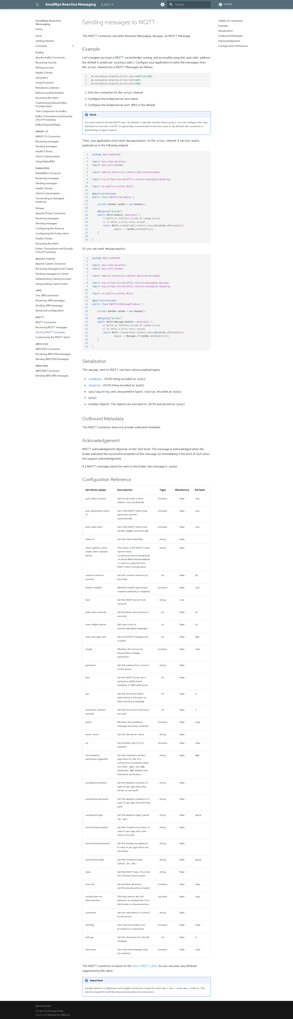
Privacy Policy (55, 1010)
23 (86, 232)
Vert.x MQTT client (144, 966)
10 (86, 186)
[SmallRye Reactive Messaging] (37, 4)
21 (86, 225)
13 (86, 197)
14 (86, 200)
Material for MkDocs (58, 1014)
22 (86, 229)
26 (86, 346)
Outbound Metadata (230, 36)
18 (86, 215)
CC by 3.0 (41, 1010)
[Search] (189, 4)
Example (223, 25)
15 (86, 204)
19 (86, 218)
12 (86, 193)
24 (86, 236)
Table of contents (230, 20)
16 (86, 208)
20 (86, 222)
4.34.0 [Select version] (105, 5)
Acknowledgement (229, 41)
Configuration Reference (233, 46)
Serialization (225, 30)
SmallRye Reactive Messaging (48, 22)
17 (86, 211)
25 (86, 239)
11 (86, 190)
